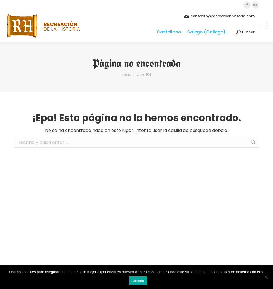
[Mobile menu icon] (263, 26)
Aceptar (137, 281)
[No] (266, 277)
